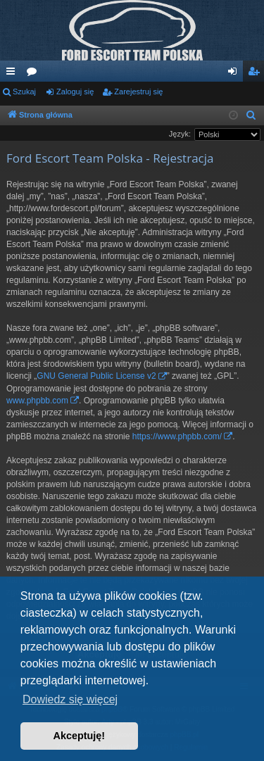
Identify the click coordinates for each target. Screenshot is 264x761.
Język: (180, 134)
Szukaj (24, 91)
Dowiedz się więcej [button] (70, 699)
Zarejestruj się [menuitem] (256, 74)
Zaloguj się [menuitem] (235, 74)
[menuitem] (251, 115)
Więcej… (13, 74)
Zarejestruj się (138, 91)
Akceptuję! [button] (80, 735)
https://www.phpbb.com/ (177, 436)
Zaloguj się (75, 91)
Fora (34, 74)
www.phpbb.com (37, 400)
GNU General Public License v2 (96, 376)
